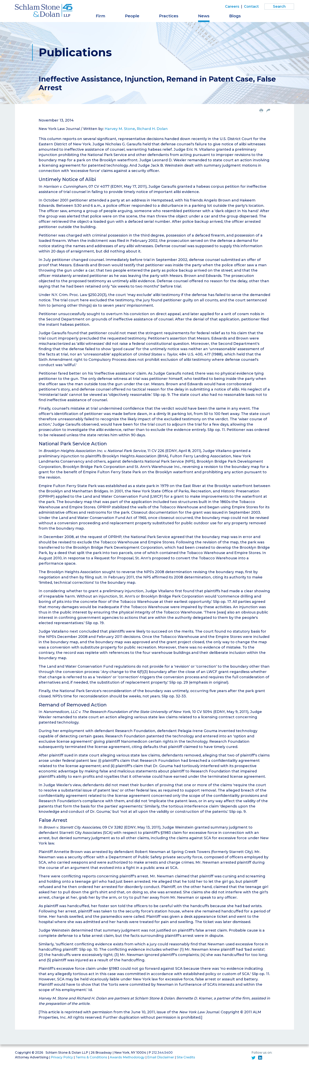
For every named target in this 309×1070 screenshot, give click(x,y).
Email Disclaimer (160, 1057)
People (132, 16)
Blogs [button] (235, 16)
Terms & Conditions (91, 1057)
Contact (251, 6)
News (203, 16)
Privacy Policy (62, 1057)
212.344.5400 (162, 1052)
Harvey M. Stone (120, 129)
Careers (232, 6)
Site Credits (186, 1057)
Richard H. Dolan (152, 129)
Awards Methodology (127, 1057)
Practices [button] (168, 16)
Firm (100, 16)
